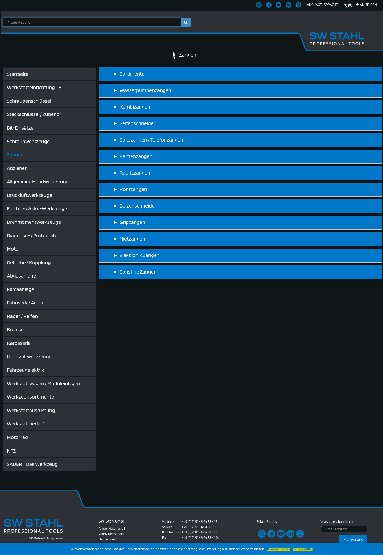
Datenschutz (303, 549)
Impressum (57, 538)
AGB (31, 538)
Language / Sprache (323, 5)
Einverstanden (278, 549)
